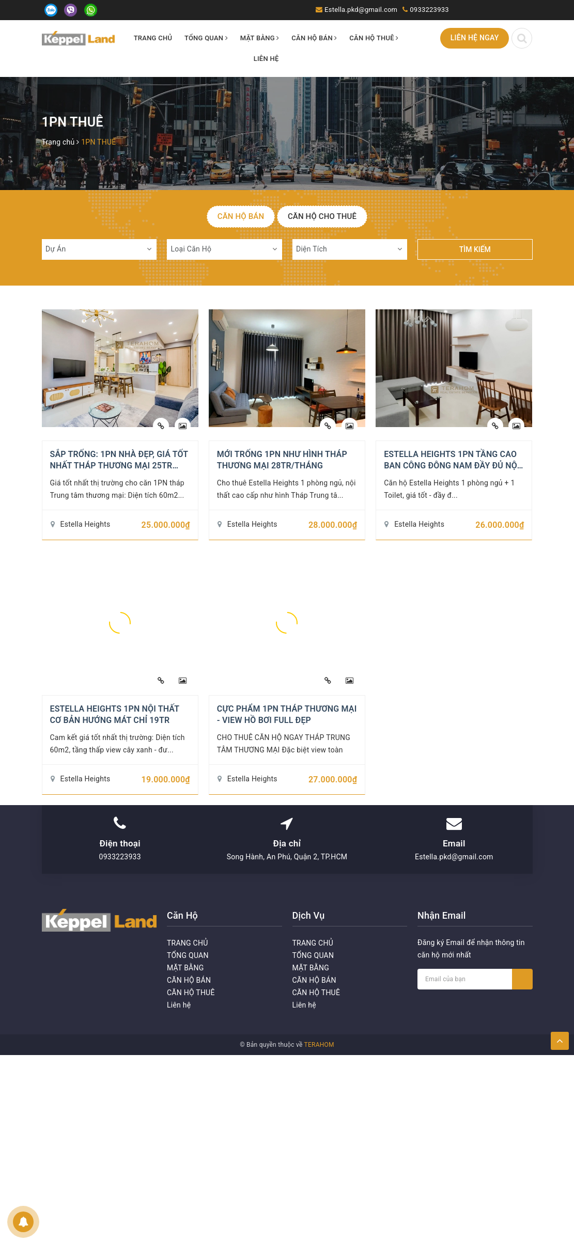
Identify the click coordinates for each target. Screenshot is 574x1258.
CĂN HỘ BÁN (314, 38)
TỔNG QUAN (206, 38)
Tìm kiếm (475, 249)
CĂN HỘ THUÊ (373, 38)
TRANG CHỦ (153, 38)
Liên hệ (266, 58)
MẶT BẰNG (260, 38)
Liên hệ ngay (475, 38)
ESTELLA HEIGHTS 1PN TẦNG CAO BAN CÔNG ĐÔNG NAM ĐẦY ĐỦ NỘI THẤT (451, 465)
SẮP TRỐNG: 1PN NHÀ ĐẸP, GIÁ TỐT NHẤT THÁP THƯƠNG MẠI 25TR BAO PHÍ (119, 465)
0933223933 (429, 9)
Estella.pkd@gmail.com (360, 9)
